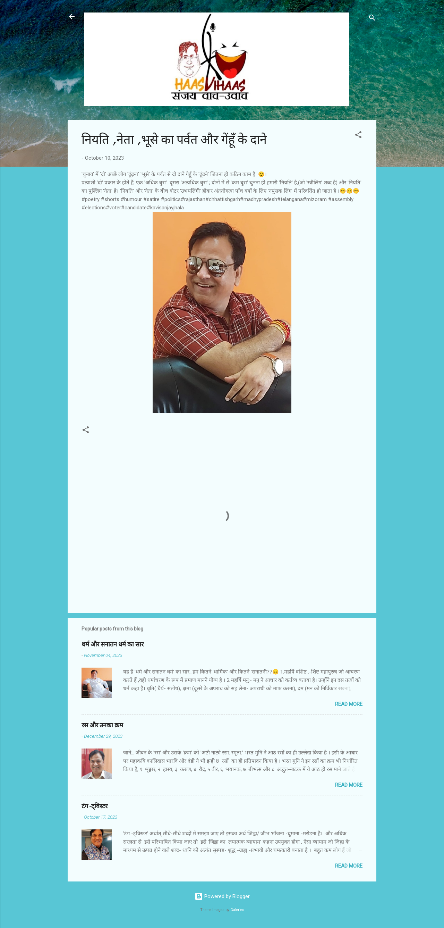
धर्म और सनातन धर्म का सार (113, 644)
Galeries (237, 910)
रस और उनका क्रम (102, 725)
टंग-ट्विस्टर (95, 806)
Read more (348, 704)
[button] (358, 136)
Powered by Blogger (222, 896)
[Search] (372, 19)
